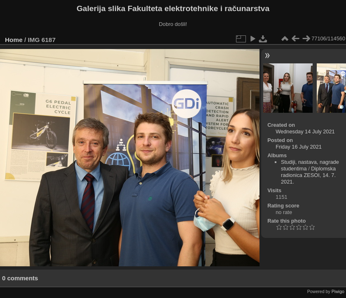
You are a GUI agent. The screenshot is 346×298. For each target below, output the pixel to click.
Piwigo (338, 291)
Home (14, 39)
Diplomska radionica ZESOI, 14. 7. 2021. (308, 175)
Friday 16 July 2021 (299, 147)
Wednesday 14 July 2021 (305, 131)
